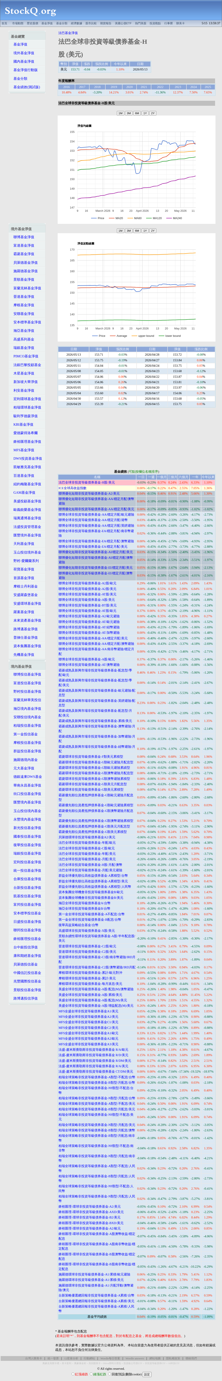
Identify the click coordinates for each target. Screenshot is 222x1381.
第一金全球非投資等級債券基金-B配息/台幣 (90, 919)
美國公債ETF (123, 23)
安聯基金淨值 (22, 314)
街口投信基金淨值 (26, 794)
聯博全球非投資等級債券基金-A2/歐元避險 (89, 616)
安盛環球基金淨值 (26, 603)
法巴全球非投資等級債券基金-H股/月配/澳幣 (90, 864)
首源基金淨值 (22, 578)
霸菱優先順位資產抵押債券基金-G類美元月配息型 (94, 826)
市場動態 (17, 23)
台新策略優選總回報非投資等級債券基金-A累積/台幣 (96, 1295)
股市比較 (91, 23)
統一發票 (53, 1358)
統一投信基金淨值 (26, 870)
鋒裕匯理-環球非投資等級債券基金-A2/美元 (90, 1206)
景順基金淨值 (22, 279)
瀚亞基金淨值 (22, 330)
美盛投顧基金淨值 (26, 501)
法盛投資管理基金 (26, 527)
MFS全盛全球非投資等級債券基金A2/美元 (88, 1016)
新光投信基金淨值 (26, 828)
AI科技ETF (174, 1363)
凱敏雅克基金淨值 (26, 467)
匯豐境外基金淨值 (26, 535)
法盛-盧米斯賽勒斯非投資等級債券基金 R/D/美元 (93, 1055)
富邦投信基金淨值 (26, 904)
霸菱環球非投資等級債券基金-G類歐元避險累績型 (94, 767)
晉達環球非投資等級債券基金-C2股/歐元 (87, 946)
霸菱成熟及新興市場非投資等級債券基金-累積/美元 (95, 721)
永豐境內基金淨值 (26, 819)
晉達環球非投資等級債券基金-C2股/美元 (87, 951)
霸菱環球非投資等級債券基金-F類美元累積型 (91, 756)
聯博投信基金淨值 (26, 674)
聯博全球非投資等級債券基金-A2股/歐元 (87, 583)
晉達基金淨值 (22, 296)
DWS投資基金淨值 (26, 458)
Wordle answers (135, 1358)
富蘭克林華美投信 (26, 700)
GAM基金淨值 (23, 492)
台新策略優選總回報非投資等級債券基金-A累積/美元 (96, 1301)
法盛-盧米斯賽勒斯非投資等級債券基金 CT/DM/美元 (96, 1071)
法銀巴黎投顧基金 (26, 365)
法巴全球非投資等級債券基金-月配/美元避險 (90, 870)
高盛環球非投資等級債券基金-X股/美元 (87, 930)
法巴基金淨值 (68, 33)
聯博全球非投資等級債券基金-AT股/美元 (87, 594)
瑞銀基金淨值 (22, 348)
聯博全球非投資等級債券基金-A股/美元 (87, 599)
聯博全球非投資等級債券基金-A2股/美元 (87, 589)
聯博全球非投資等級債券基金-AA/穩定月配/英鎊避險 (96, 525)
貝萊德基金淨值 (24, 262)
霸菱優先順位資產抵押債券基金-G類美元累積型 (93, 832)
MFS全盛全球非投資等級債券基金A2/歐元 (88, 1038)
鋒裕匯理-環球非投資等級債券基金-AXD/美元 (91, 1212)
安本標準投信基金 (26, 913)
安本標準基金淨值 (26, 322)
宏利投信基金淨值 (26, 862)
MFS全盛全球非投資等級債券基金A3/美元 (88, 1044)
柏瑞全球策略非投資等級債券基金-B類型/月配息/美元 (97, 1109)
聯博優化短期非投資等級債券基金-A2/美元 (89, 493)
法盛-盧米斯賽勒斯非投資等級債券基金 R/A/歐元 (93, 1049)
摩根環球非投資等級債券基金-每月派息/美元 (90, 983)
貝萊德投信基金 (24, 964)
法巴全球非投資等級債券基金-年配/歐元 (87, 842)
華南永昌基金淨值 (26, 785)
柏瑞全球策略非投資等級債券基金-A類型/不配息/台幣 (97, 1077)
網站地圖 (155, 1358)
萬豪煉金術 (80, 1363)
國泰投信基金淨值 (26, 836)
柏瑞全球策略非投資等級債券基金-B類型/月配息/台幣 (97, 1082)
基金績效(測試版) (25, 87)
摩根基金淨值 (22, 305)
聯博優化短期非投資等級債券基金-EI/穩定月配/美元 (96, 567)
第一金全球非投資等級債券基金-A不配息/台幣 (92, 914)
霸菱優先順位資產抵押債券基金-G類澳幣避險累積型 (96, 820)
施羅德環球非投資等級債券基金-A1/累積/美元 (91, 1280)
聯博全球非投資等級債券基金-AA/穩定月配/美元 (93, 638)
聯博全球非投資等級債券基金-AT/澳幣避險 (89, 664)
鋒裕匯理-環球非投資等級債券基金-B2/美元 (90, 1217)
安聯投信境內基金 (26, 717)
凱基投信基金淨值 (26, 896)
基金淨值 (47, 23)
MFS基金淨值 (22, 450)
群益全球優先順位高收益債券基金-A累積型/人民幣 (95, 886)
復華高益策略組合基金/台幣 (78, 925)
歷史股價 (32, 23)
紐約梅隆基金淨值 (26, 484)
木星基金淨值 (22, 373)
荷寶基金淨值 (22, 569)
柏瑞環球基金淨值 (26, 407)
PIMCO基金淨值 (24, 356)
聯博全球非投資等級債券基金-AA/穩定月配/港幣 (93, 520)
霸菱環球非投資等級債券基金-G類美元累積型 (91, 789)
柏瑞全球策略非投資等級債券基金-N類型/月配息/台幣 (97, 1098)
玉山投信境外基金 (26, 552)
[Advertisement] (141, 10)
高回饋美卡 (95, 1363)
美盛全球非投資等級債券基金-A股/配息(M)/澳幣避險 (96, 989)
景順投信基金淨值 (26, 990)
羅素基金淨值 (22, 612)
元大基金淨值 (22, 768)
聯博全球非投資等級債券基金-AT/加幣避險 (89, 632)
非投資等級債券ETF (155, 1363)
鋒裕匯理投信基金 (26, 939)
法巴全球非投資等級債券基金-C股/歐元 (87, 848)
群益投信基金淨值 (26, 751)
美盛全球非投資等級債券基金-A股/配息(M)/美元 (93, 1000)
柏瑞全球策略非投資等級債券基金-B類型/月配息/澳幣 (97, 1130)
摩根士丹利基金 (24, 586)
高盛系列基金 (22, 339)
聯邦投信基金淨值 (26, 930)
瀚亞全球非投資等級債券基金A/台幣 (85, 903)
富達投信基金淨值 (26, 683)
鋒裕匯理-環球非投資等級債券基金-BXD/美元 (91, 1223)
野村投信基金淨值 (26, 691)
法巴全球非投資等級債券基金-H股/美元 (87, 482)
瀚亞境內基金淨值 (26, 708)
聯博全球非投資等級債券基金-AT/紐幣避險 (89, 627)
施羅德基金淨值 (24, 271)
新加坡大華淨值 (24, 382)
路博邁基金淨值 (24, 629)
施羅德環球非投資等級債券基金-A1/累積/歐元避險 (94, 1274)
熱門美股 (140, 23)
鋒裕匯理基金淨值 (26, 441)
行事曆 (168, 23)
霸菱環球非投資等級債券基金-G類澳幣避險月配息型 (96, 773)
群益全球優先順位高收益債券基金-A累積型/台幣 (93, 875)
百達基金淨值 (22, 475)
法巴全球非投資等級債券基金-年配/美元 (87, 853)
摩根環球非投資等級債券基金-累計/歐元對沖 (90, 972)
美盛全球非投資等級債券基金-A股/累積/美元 (90, 995)
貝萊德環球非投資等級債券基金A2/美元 (87, 837)
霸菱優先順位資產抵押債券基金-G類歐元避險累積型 (96, 805)
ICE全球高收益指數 (73, 488)
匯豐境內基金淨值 (26, 802)
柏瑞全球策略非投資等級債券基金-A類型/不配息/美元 (97, 1103)
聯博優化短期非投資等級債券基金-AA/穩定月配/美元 (96, 509)
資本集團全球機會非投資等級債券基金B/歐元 (91, 892)
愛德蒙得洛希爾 (24, 433)
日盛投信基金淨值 (26, 921)
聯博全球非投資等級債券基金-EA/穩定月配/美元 (93, 546)
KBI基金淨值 (22, 424)
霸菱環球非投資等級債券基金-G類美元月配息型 (93, 784)
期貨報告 (105, 23)
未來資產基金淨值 (26, 620)
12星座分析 (71, 1358)
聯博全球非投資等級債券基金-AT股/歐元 (87, 610)
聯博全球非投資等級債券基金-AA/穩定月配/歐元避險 (96, 514)
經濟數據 (76, 23)
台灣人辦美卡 (33, 1358)
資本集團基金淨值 (26, 646)
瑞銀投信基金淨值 (26, 853)
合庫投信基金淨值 (26, 879)
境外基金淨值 (22, 53)
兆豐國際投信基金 (26, 981)
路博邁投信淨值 (24, 998)
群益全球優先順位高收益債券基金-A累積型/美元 (93, 881)
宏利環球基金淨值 (26, 399)
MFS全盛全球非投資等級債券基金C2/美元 (88, 1027)
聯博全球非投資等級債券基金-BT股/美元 (88, 605)
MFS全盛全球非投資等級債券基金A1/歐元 (88, 1033)
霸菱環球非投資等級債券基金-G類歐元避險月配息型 (96, 762)
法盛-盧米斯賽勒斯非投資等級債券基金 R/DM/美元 (95, 1060)
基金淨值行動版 (24, 70)
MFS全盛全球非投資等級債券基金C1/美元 (88, 1022)
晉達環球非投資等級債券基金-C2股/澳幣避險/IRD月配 (97, 967)
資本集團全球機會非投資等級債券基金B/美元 (91, 897)
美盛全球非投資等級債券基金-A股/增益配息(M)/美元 (96, 1005)
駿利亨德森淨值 (24, 416)
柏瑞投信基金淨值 (26, 725)
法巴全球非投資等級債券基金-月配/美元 (87, 859)
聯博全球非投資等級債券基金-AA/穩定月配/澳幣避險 (96, 643)
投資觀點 (155, 23)
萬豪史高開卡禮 (50, 1363)
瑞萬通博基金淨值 (26, 518)
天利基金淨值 (22, 544)
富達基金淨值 (22, 245)
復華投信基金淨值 (26, 845)
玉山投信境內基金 (26, 811)
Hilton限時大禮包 (112, 1363)
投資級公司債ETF (133, 1363)
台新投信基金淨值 (26, 887)
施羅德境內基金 (24, 760)
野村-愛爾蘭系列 (25, 561)
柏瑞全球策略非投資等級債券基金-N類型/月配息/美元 (97, 1125)
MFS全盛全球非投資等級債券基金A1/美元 (88, 1011)
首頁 (4, 23)
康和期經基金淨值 (26, 956)
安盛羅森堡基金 (24, 595)
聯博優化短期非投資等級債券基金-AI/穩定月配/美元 (96, 552)
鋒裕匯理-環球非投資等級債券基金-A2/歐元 (90, 1228)
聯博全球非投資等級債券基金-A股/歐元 (87, 659)
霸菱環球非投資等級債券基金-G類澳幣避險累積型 (94, 778)
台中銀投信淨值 (24, 947)
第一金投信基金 (24, 734)
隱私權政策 (173, 1358)
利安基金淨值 (22, 390)
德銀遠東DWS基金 (26, 776)
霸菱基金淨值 (22, 254)
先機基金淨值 (22, 654)
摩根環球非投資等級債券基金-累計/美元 (87, 978)
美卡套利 (66, 1363)
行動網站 (89, 1358)
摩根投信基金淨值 (26, 742)
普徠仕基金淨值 (24, 637)
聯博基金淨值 (22, 237)
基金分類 (61, 23)
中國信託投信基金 (26, 973)
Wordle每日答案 (110, 1358)
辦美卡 (180, 23)
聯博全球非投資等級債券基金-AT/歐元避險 (89, 622)
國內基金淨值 (22, 61)
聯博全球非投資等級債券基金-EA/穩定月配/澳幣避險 (96, 541)
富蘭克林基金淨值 (26, 288)
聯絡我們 (191, 1358)
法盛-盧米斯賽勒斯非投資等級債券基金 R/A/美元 (93, 1066)
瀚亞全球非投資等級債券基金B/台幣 (84, 908)
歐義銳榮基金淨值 (26, 509)
